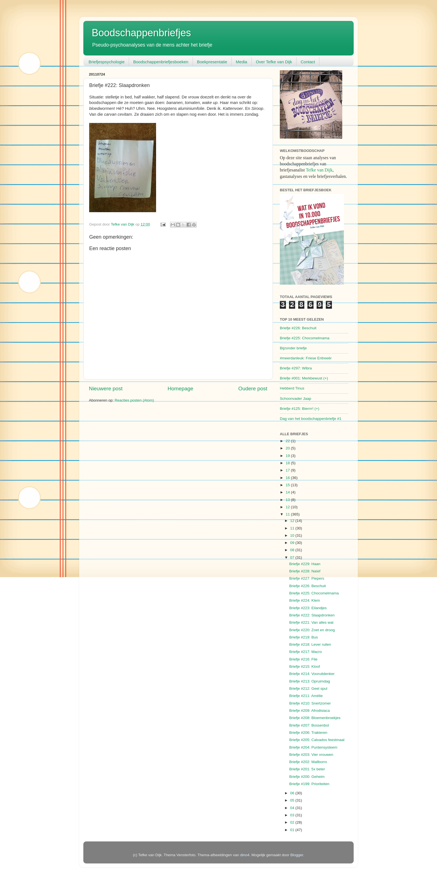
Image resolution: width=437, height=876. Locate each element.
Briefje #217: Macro (305, 652)
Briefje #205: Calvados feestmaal (316, 740)
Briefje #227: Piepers (306, 578)
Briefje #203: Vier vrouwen (311, 754)
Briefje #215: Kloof (304, 666)
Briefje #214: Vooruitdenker (312, 674)
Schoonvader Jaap (295, 398)
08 (292, 550)
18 (288, 463)
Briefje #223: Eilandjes (308, 608)
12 (288, 507)
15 (288, 485)
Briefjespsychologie (107, 61)
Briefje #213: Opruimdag (309, 681)
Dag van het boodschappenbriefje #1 (310, 419)
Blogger (296, 855)
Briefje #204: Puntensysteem (313, 747)
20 (288, 448)
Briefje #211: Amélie (306, 696)
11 (288, 514)
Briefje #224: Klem (304, 600)
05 (292, 800)
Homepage (180, 388)
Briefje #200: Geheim (307, 777)
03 (292, 815)
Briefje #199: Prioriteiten (309, 784)
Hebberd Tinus (292, 388)
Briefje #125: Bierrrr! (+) (299, 408)
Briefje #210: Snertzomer (310, 703)
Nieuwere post (106, 388)
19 (288, 456)
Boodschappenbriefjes (141, 32)
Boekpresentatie (212, 61)
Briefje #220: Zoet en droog (312, 630)
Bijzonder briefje (293, 348)
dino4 (244, 855)
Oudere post (252, 388)
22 (288, 441)
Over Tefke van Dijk (274, 61)
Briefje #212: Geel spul (308, 688)
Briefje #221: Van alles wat (311, 622)
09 (292, 543)
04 (292, 808)
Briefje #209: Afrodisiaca (309, 710)
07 (292, 557)
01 (292, 830)
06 (292, 793)
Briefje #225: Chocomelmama (304, 338)
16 (288, 478)
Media (241, 61)
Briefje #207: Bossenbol (309, 725)
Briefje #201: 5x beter (307, 769)
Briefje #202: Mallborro (308, 762)
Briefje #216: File (303, 659)
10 (292, 535)
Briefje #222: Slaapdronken (312, 615)
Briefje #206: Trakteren (308, 732)
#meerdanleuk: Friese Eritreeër (306, 358)
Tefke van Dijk (319, 170)
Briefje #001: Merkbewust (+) (304, 378)
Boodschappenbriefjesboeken (160, 61)
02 (292, 822)
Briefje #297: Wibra (296, 368)
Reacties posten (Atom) (134, 400)
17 (288, 470)
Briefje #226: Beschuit (298, 328)
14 (288, 492)
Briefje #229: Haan (305, 564)
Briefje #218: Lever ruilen (310, 644)
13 (288, 500)
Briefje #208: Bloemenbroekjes (315, 718)
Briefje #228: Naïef (305, 571)
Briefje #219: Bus (303, 637)
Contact (308, 61)
